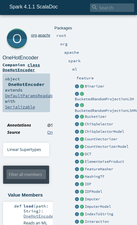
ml (56, 24)
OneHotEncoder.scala (67, 88)
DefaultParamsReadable (28, 62)
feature (66, 24)
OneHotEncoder (46, 31)
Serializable (110, 62)
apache (36, 24)
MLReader (48, 183)
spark (48, 24)
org (25, 24)
